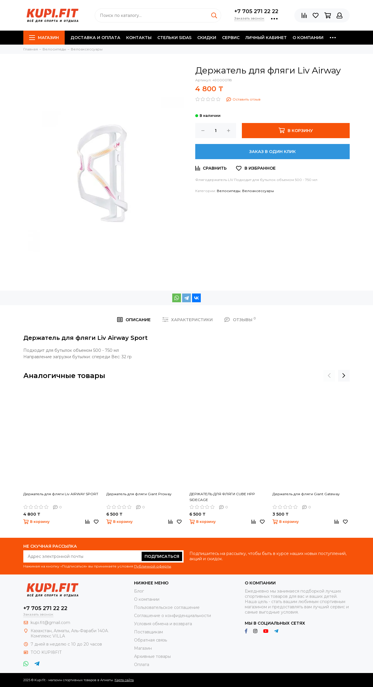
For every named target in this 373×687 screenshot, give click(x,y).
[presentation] (329, 376)
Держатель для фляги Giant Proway (139, 494)
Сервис (231, 37)
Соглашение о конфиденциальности (172, 615)
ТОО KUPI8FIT (47, 652)
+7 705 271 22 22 (256, 11)
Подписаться (162, 556)
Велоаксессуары (258, 191)
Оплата (141, 664)
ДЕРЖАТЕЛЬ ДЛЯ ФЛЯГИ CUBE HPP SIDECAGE (222, 497)
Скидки (206, 37)
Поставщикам (148, 632)
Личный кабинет (266, 37)
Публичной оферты (152, 566)
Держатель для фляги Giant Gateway (306, 494)
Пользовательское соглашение (167, 607)
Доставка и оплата (95, 37)
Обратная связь (150, 640)
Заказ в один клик (272, 151)
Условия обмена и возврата (163, 623)
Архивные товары (152, 656)
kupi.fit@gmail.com (50, 622)
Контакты (139, 37)
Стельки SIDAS (174, 37)
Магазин (44, 37)
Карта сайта (124, 680)
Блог (139, 591)
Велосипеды (228, 191)
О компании (308, 37)
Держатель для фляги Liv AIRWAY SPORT (60, 494)
